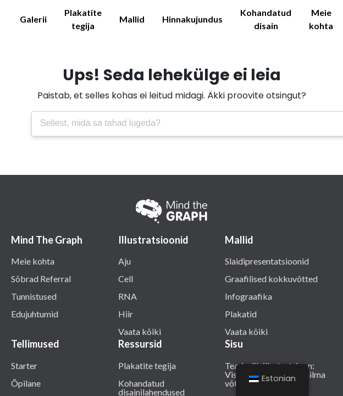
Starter (24, 365)
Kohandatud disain (265, 19)
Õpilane (26, 383)
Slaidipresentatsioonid (267, 261)
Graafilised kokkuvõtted (271, 278)
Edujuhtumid (34, 313)
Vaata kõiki (139, 331)
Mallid (132, 19)
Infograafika (248, 296)
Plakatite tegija (83, 19)
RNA (127, 296)
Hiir (125, 313)
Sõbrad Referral (41, 278)
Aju (124, 261)
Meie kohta (321, 19)
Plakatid (241, 313)
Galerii (33, 19)
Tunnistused (34, 296)
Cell (125, 278)
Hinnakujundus (192, 19)
